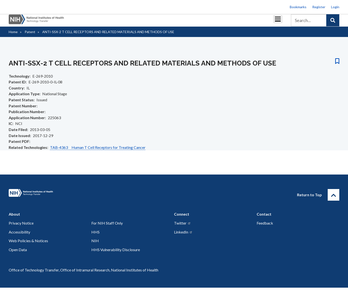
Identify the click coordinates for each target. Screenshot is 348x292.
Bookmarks (298, 7)
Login (335, 7)
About (273, 22)
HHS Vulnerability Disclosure (115, 254)
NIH (95, 245)
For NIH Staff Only (107, 227)
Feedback (265, 227)
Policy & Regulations (244, 22)
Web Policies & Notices (28, 245)
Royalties (166, 22)
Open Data (18, 254)
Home (13, 36)
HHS (95, 236)
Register (318, 7)
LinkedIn (183, 236)
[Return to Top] (333, 199)
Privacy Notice (21, 227)
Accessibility (19, 236)
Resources (211, 22)
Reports (188, 22)
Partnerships (141, 22)
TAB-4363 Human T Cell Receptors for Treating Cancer (97, 151)
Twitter (182, 227)
